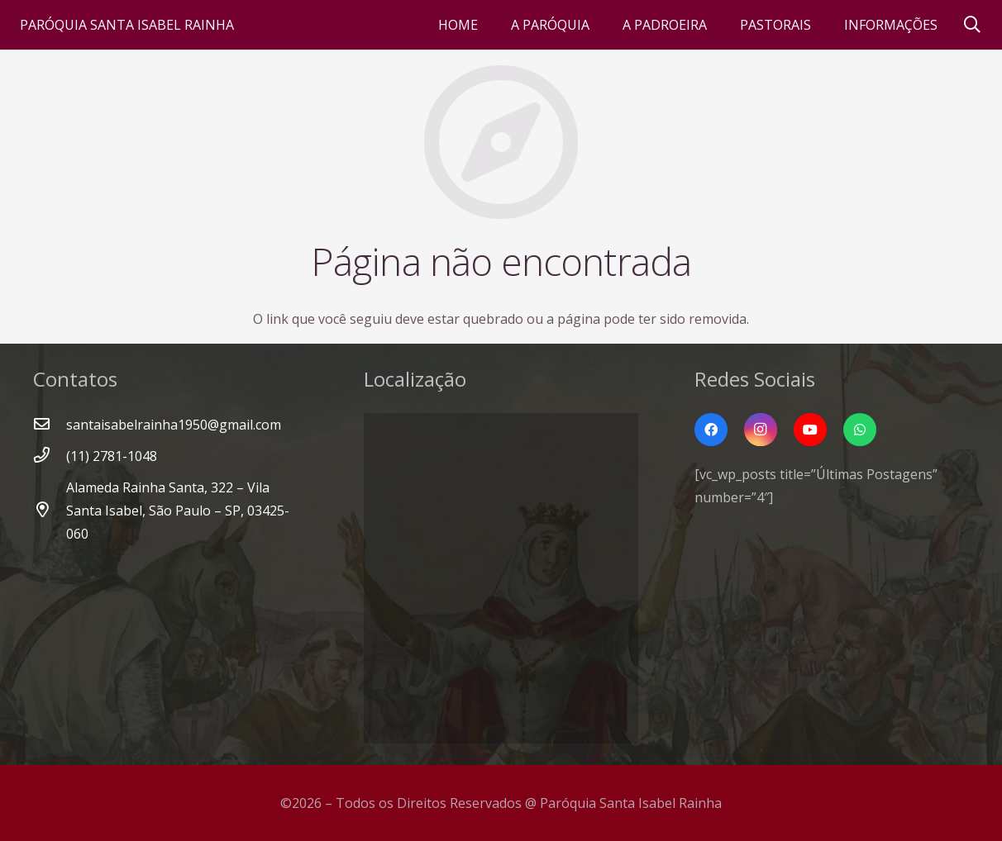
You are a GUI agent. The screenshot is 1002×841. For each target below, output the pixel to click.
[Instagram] (760, 429)
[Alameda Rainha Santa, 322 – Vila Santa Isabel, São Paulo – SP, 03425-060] (49, 510)
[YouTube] (810, 429)
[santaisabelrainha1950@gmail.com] (49, 424)
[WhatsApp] (859, 429)
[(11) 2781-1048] (49, 456)
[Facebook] (711, 429)
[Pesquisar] (972, 25)
